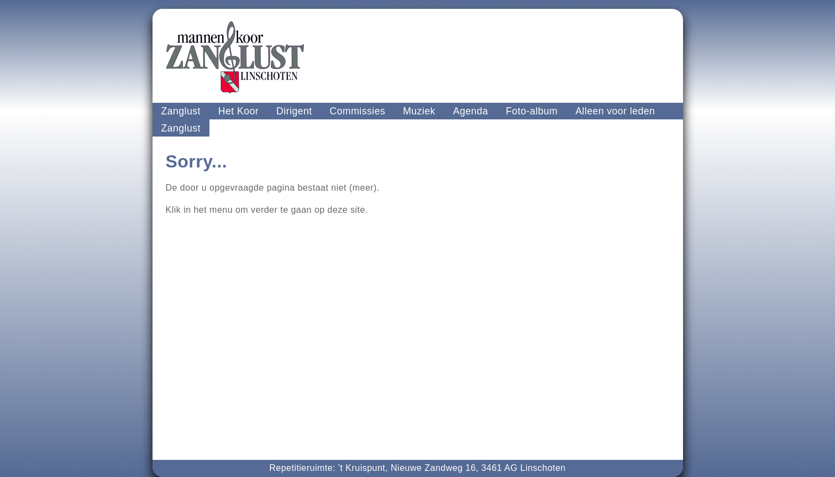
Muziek (419, 111)
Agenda (471, 111)
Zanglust (181, 111)
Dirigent (294, 111)
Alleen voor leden (615, 111)
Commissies (358, 111)
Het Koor (238, 111)
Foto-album (532, 111)
